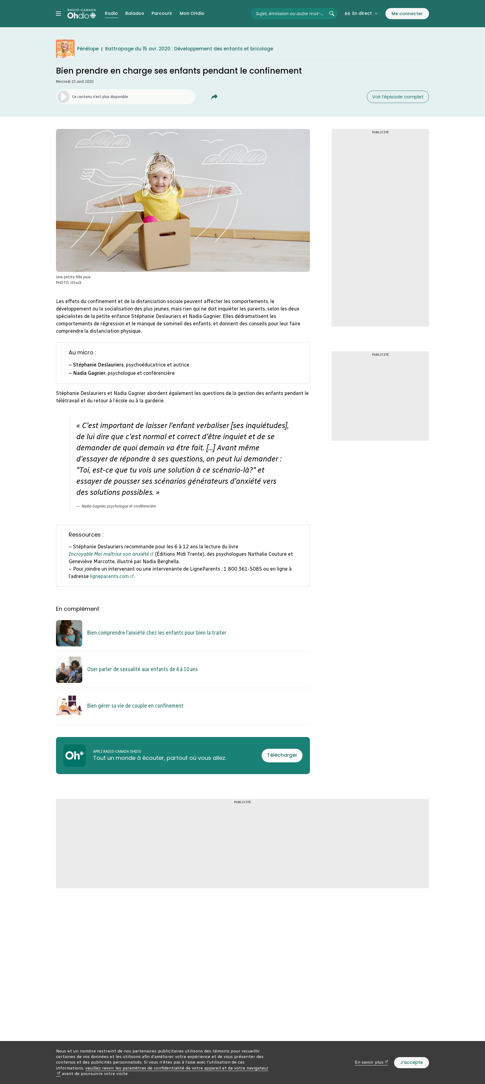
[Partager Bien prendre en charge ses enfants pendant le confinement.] (214, 97)
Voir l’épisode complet (398, 96)
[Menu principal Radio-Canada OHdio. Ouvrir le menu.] (58, 13)
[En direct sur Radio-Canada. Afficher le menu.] (361, 13)
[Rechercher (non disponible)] (331, 13)
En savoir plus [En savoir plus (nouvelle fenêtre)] (371, 1062)
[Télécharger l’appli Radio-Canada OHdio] (282, 755)
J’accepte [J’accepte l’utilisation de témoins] (411, 1062)
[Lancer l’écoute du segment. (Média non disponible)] (125, 96)
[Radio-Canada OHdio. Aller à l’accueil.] (81, 13)
